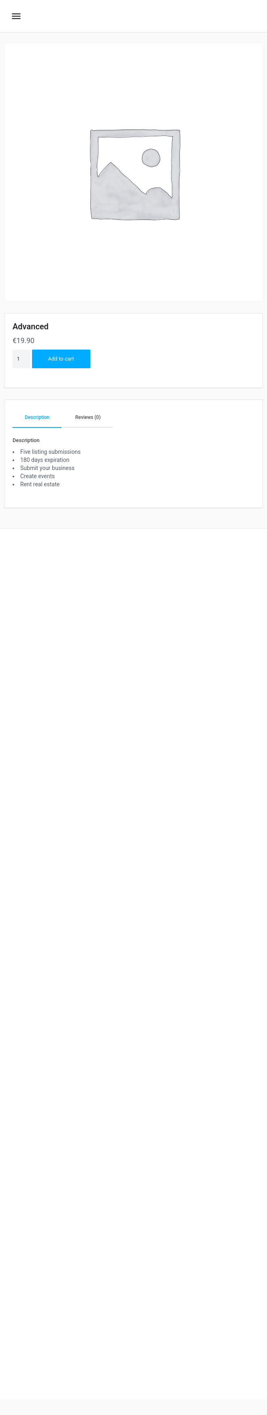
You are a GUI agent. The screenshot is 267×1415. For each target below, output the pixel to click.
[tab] (37, 418)
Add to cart (61, 359)
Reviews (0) (88, 417)
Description (37, 417)
